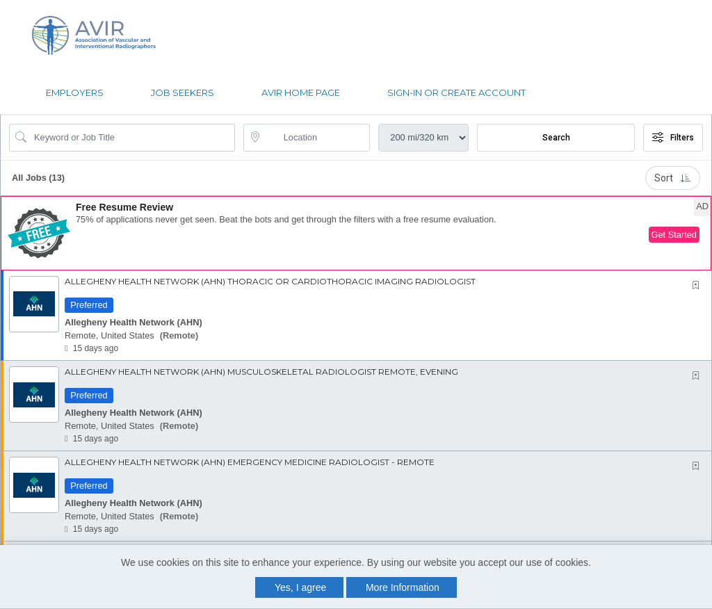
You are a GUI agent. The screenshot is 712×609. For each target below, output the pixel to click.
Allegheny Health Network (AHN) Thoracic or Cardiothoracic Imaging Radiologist (270, 281)
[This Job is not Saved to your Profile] (699, 285)
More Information (402, 587)
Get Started (674, 234)
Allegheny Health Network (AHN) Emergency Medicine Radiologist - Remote (250, 462)
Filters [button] (673, 137)
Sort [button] (672, 178)
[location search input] (317, 138)
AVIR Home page (300, 92)
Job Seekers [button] (182, 92)
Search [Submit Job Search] (556, 138)
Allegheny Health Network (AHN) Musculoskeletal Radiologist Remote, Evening (261, 371)
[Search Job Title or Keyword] (132, 138)
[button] (356, 233)
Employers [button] (75, 92)
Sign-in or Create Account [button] (456, 92)
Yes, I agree (300, 587)
